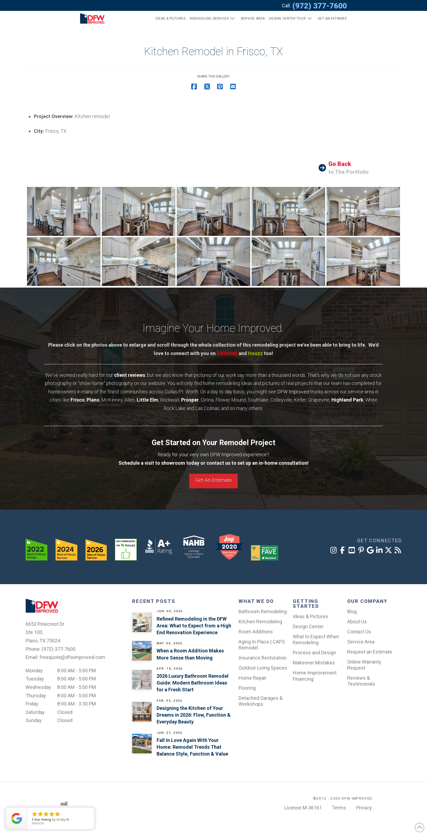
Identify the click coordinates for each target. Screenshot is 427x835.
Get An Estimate (213, 480)
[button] (330, 18)
